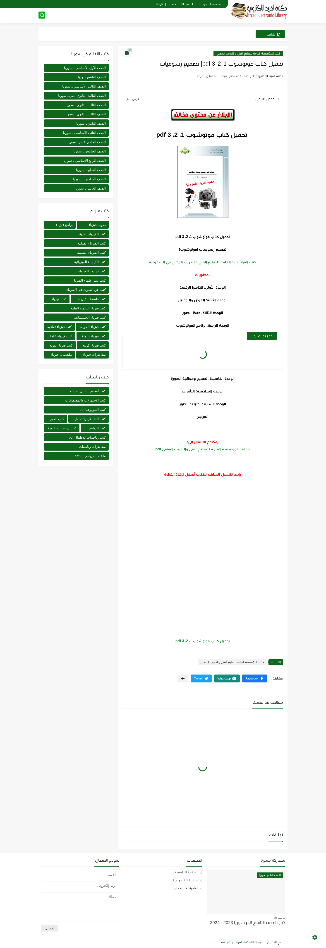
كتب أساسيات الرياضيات (88, 391)
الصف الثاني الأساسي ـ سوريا (84, 133)
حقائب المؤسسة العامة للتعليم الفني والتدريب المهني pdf (203, 449)
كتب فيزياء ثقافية (59, 327)
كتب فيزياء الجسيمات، (90, 317)
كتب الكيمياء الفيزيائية (90, 262)
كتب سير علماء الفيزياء (89, 280)
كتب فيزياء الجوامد (92, 327)
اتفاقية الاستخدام (182, 4)
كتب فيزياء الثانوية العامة (88, 308)
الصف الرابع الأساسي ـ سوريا (85, 160)
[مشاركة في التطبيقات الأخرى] (182, 678)
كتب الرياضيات (95, 428)
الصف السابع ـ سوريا (91, 170)
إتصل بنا (161, 4)
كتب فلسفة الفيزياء (92, 299)
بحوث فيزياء (97, 225)
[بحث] (41, 15)
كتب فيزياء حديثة (94, 336)
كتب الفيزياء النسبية (91, 252)
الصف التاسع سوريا (92, 77)
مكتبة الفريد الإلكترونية (236, 942)
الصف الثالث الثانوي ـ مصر (86, 114)
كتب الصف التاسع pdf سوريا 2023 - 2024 (247, 922)
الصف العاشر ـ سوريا (90, 188)
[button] (254, 678)
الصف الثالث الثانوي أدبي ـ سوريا (82, 95)
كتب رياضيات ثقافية (62, 428)
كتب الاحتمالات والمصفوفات (85, 400)
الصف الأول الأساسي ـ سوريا (85, 68)
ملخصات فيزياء (61, 354)
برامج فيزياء (64, 225)
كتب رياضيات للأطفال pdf (87, 437)
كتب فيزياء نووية (61, 345)
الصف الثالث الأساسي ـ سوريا (84, 86)
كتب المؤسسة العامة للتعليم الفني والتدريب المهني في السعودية (202, 262)
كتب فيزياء (59, 299)
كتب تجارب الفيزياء (92, 271)
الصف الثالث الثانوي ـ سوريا (85, 105)
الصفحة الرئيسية (187, 872)
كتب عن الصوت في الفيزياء (86, 290)
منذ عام (277, 917)
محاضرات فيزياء (94, 354)
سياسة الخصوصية (210, 4)
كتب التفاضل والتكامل (90, 419)
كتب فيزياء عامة (61, 336)
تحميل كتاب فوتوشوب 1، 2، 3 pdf (202, 641)
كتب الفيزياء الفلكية (92, 243)
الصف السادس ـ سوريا (89, 179)
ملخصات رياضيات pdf (90, 456)
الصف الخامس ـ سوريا (89, 151)
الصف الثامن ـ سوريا (91, 123)
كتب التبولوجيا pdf (93, 409)
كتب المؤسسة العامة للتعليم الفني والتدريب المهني (248, 53)
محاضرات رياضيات (92, 447)
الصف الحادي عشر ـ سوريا (86, 142)
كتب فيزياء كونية (94, 345)
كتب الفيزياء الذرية (92, 234)
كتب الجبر (57, 419)
